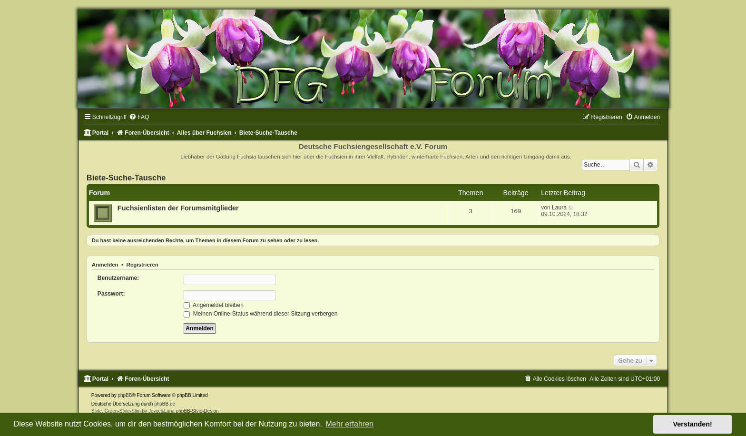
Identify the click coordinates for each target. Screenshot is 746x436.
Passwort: (111, 293)
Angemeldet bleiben (214, 305)
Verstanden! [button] (692, 424)
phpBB (125, 395)
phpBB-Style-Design (197, 411)
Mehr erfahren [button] (349, 424)
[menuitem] (139, 117)
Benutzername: (118, 278)
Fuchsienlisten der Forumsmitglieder (178, 208)
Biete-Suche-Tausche (126, 177)
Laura (559, 207)
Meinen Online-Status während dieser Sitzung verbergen (260, 313)
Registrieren (142, 265)
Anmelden (105, 265)
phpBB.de (164, 403)
